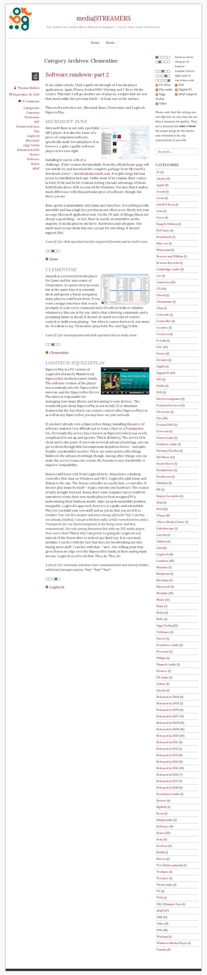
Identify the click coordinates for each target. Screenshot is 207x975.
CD (158, 289)
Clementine (31, 117)
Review (34, 154)
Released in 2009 (167, 729)
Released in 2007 (167, 716)
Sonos (35, 164)
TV (158, 891)
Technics (162, 872)
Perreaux (162, 651)
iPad (159, 502)
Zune (54, 259)
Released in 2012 (167, 748)
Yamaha (161, 949)
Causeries (32, 112)
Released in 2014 (167, 761)
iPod (159, 509)
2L (158, 172)
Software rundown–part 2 (77, 74)
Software (33, 159)
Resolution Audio (168, 794)
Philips (161, 658)
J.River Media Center (170, 522)
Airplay (161, 178)
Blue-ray (162, 243)
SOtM (160, 852)
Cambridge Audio (168, 269)
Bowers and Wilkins (169, 256)
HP (158, 489)
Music (160, 599)
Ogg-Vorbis (31, 145)
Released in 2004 (167, 697)
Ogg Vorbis (129, 326)
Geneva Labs (164, 438)
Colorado (162, 314)
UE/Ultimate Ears (169, 904)
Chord (160, 295)
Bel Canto (163, 230)
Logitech (33, 136)
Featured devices (27, 126)
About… (111, 43)
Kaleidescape (165, 528)
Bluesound (163, 250)
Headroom (163, 476)
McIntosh (162, 574)
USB (159, 917)
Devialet (162, 360)
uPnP (36, 168)
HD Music (163, 457)
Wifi (159, 930)
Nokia (160, 612)
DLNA (160, 386)
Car (158, 276)
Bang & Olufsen (166, 224)
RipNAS (161, 807)
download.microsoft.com (92, 174)
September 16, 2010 (24, 94)
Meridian (162, 580)
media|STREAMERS (103, 18)
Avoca (160, 217)
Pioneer (161, 671)
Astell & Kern (165, 204)
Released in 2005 (167, 703)
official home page (129, 164)
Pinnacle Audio (166, 664)
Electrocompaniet (168, 399)
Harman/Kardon (167, 450)
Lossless (162, 561)
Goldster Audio (166, 444)
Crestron (162, 334)
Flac (36, 131)
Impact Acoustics (168, 496)
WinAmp (162, 936)
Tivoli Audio (164, 885)
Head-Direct (164, 463)
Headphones (164, 470)
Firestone (163, 412)
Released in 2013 (167, 755)
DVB (159, 392)
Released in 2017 (167, 781)
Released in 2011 (167, 742)
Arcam (160, 191)
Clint (159, 308)
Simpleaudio (164, 820)
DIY (36, 122)
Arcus (160, 198)
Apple (160, 185)
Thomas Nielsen (26, 88)
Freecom (162, 431)
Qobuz (160, 684)
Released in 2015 (167, 768)
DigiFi (160, 366)
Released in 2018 (167, 787)
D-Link (161, 340)
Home (95, 43)
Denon (160, 353)
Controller (163, 321)
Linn (159, 548)
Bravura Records (167, 263)
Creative (162, 327)
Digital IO (163, 373)
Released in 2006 (167, 710)
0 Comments (28, 101)
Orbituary (163, 632)
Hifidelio (162, 483)
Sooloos (162, 846)
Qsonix (161, 690)
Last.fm (161, 535)
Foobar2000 (164, 425)
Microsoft (32, 140)
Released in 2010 (28, 150)
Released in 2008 (167, 723)
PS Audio (162, 677)
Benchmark (164, 237)
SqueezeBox (54, 378)
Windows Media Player (171, 943)
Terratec (162, 878)
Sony (159, 839)
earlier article (64, 85)
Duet (114, 428)
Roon (160, 813)
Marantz (162, 567)
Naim (159, 606)
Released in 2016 (167, 774)
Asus (159, 211)
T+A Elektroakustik (169, 865)
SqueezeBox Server (85, 392)
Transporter (135, 428)
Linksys (161, 541)
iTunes (161, 515)
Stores (161, 859)
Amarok (51, 276)
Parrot (161, 638)
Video (160, 923)
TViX (159, 897)
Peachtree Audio (167, 645)
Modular (162, 593)
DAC (159, 347)
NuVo (160, 619)
